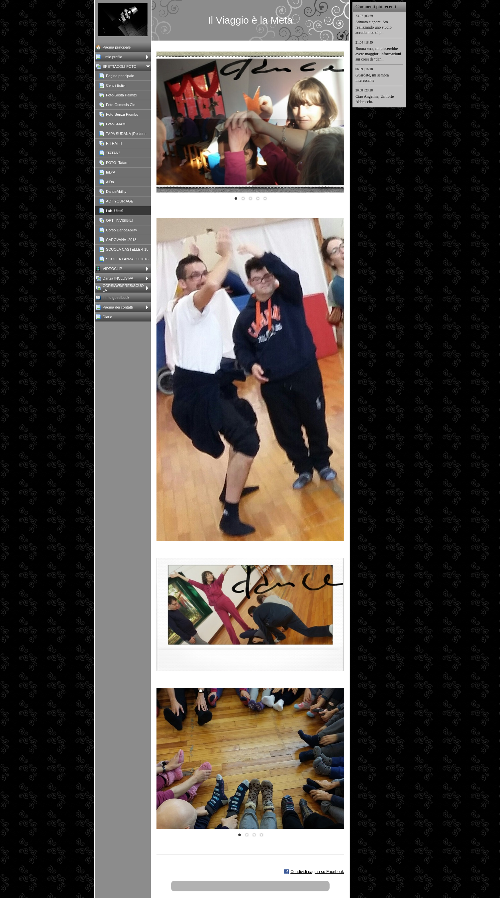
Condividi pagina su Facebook (317, 871)
